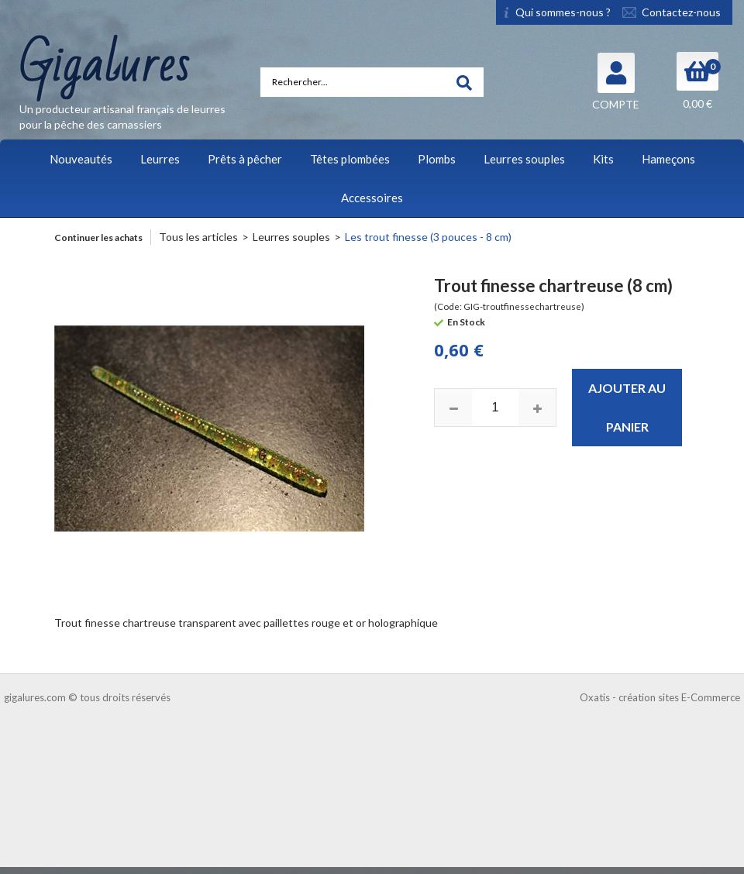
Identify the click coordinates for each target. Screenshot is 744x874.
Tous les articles (198, 236)
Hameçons (668, 159)
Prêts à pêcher (245, 159)
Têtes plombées (350, 159)
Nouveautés (81, 159)
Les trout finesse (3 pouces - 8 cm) (428, 236)
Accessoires (372, 198)
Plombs (437, 159)
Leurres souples (524, 159)
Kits (603, 159)
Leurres (160, 159)
